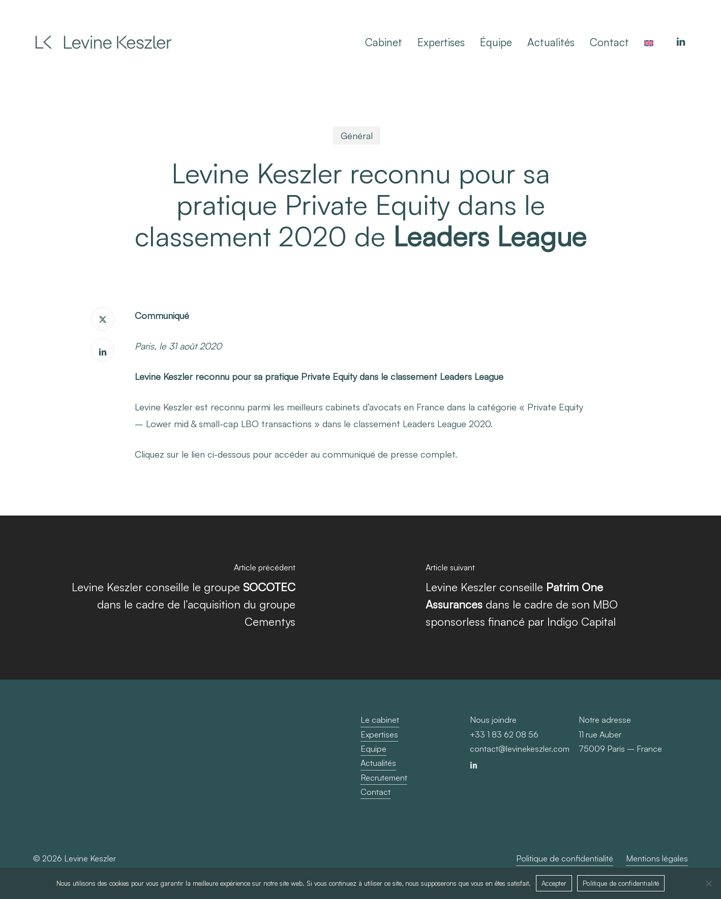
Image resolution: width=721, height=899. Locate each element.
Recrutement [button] (383, 778)
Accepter (554, 883)
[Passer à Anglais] (648, 42)
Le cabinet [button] (379, 720)
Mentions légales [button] (657, 858)
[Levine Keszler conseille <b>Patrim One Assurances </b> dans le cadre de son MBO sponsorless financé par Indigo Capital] (540, 598)
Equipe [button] (373, 749)
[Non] (708, 883)
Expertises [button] (379, 734)
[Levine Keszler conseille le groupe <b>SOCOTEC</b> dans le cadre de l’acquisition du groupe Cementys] (180, 598)
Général (357, 135)
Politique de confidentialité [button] (564, 858)
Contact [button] (375, 792)
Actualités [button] (378, 763)
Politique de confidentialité (621, 883)
